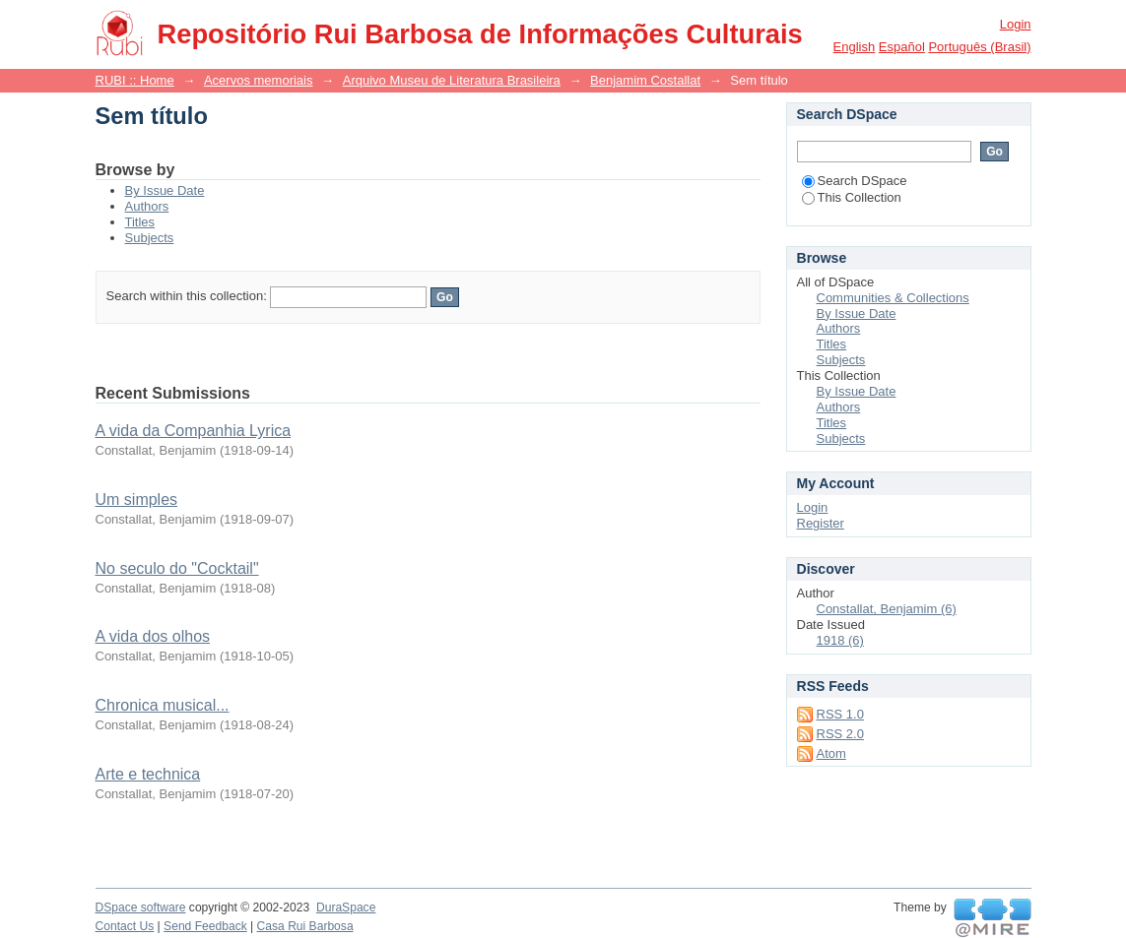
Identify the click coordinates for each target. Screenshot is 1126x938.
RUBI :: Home (135, 80)
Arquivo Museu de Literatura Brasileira (452, 80)
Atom (831, 753)
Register (820, 523)
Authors (147, 206)
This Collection (851, 197)
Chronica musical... (163, 705)
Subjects (149, 237)
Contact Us (125, 926)
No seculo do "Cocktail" (177, 568)
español (902, 46)
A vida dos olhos (153, 636)
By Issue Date (165, 190)
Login (1015, 24)
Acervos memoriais (258, 80)
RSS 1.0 (840, 714)
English (854, 46)
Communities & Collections (893, 297)
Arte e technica (148, 774)
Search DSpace (854, 180)
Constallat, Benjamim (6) (887, 608)
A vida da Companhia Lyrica (194, 430)
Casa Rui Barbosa (305, 926)
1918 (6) (840, 640)
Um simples (137, 499)
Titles (140, 222)
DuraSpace (345, 907)
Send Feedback (205, 926)
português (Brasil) (979, 46)
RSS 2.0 (840, 733)
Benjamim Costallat (645, 80)
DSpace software (141, 907)
